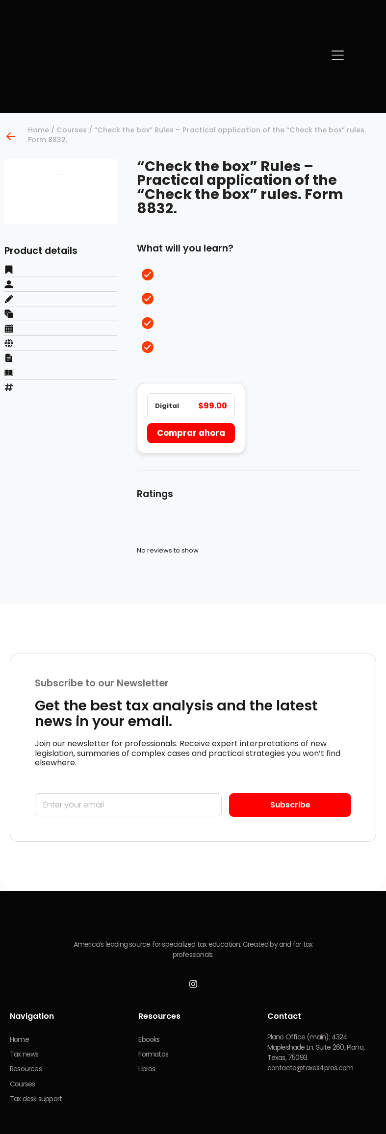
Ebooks (148, 1042)
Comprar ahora (190, 434)
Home (38, 130)
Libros (146, 1072)
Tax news (24, 1057)
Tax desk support (36, 1103)
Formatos (153, 1057)
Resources (26, 1072)
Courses (71, 130)
